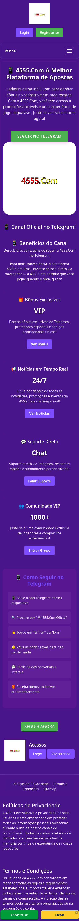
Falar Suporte (39, 481)
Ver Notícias (39, 413)
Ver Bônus (39, 344)
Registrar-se (49, 32)
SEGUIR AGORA (39, 726)
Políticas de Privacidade (30, 784)
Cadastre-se (19, 915)
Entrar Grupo (39, 550)
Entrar (59, 915)
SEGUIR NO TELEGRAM (39, 136)
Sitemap (49, 789)
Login (24, 32)
